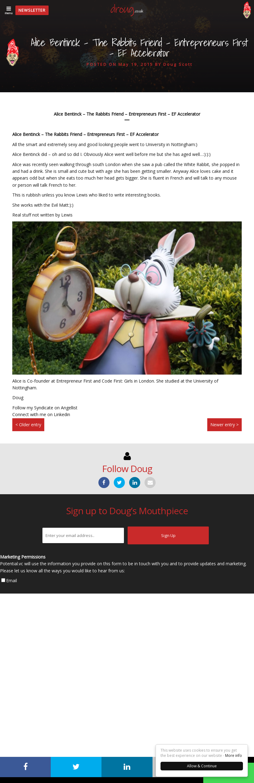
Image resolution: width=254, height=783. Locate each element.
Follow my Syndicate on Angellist (44, 408)
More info (233, 755)
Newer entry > (224, 424)
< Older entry (28, 424)
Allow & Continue (202, 766)
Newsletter (32, 10)
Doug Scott (177, 64)
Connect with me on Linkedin (41, 414)
